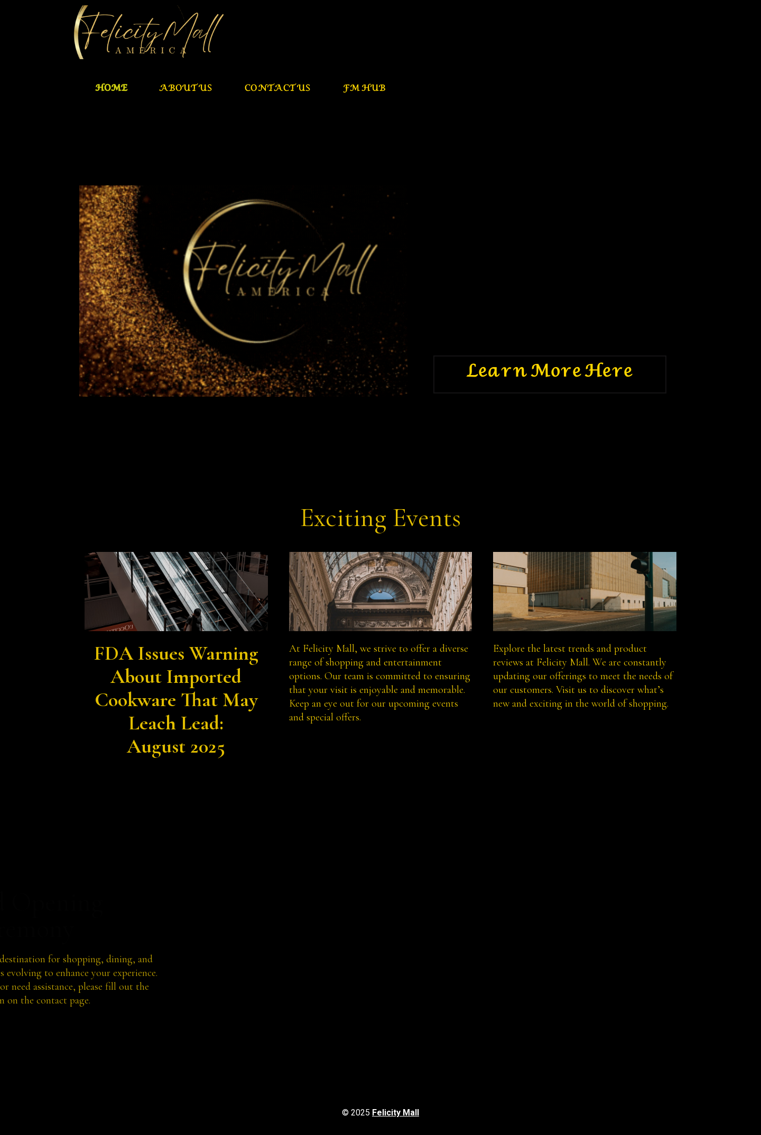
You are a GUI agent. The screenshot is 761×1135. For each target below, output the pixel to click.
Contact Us (278, 89)
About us (186, 89)
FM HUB (364, 89)
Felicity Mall (395, 1113)
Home (111, 89)
